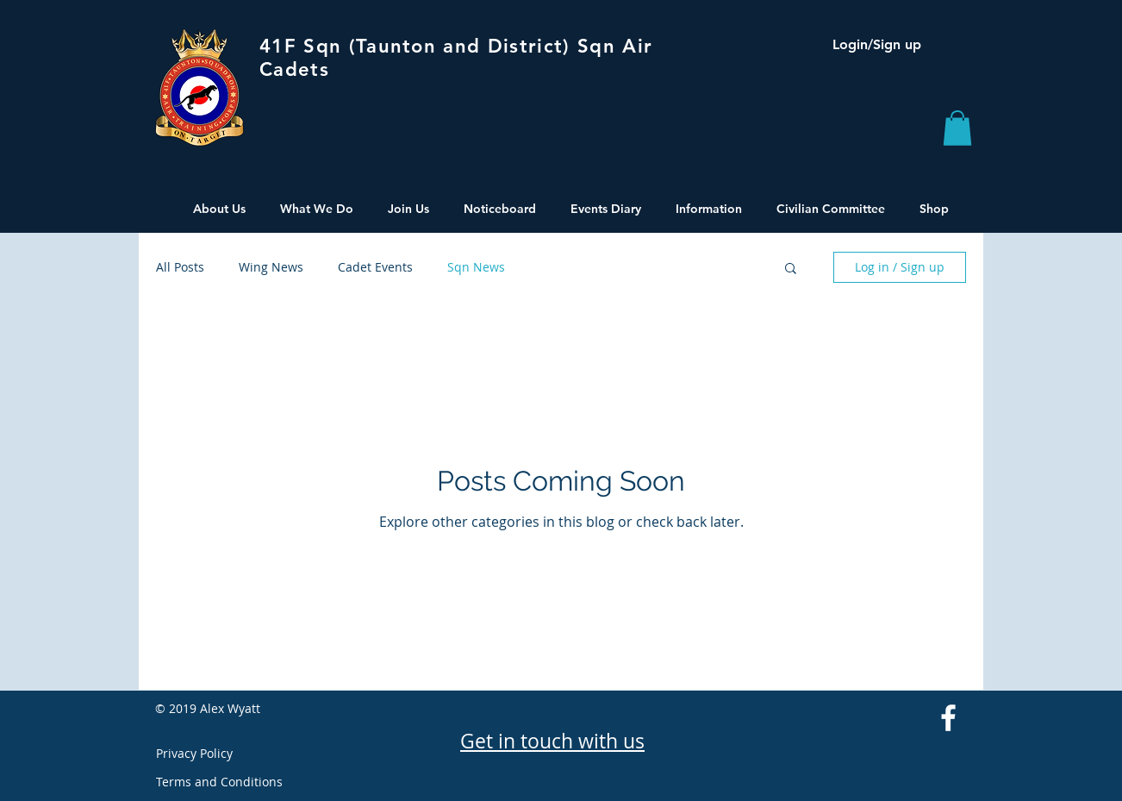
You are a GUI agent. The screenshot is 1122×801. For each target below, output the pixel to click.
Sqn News (476, 267)
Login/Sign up (876, 44)
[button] (957, 128)
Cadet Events (375, 267)
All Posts (180, 267)
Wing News (271, 267)
